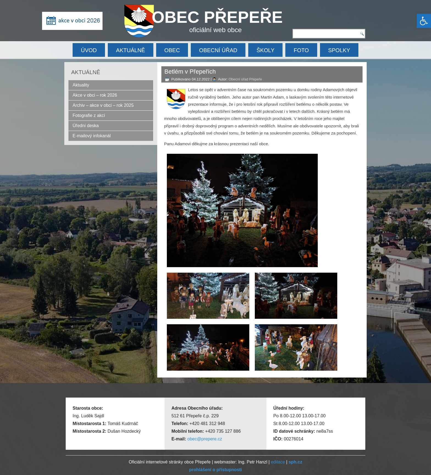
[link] (424, 21)
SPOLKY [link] (339, 50)
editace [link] (278, 462)
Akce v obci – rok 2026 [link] (95, 95)
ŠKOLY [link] (265, 50)
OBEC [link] (172, 50)
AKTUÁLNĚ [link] (130, 50)
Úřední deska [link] (86, 125)
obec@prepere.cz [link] (204, 439)
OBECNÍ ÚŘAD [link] (218, 50)
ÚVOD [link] (89, 50)
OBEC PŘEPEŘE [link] (217, 17)
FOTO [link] (301, 50)
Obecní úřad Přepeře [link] (245, 79)
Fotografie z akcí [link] (89, 115)
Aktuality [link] (81, 85)
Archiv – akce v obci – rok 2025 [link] (103, 105)
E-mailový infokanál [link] (92, 135)
